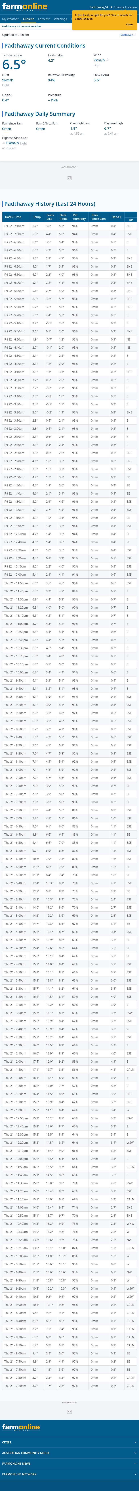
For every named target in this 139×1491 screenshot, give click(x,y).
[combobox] (127, 35)
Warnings (60, 19)
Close (129, 24)
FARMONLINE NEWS (69, 1464)
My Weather (10, 19)
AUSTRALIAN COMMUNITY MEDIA (69, 1453)
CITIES (69, 1442)
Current (28, 20)
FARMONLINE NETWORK (69, 1474)
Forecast (44, 19)
